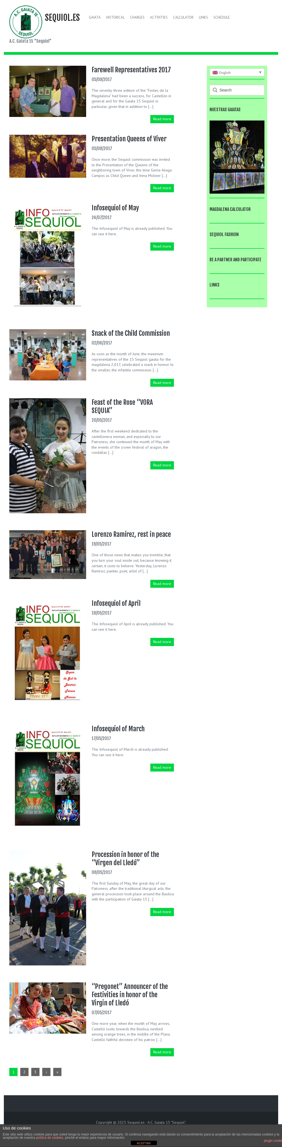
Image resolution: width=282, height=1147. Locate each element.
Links (203, 17)
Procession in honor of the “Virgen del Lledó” (125, 858)
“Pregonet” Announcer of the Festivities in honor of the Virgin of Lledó (130, 994)
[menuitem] (237, 72)
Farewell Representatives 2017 (131, 70)
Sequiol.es (62, 18)
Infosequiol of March (118, 729)
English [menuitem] (225, 72)
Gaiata (95, 17)
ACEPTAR (144, 1143)
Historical (115, 17)
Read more (162, 118)
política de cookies (49, 1138)
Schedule (221, 17)
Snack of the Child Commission (131, 333)
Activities (159, 17)
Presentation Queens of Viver (129, 139)
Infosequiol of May (115, 208)
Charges (137, 17)
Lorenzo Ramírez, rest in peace (131, 534)
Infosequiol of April (116, 603)
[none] (237, 72)
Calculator (183, 17)
